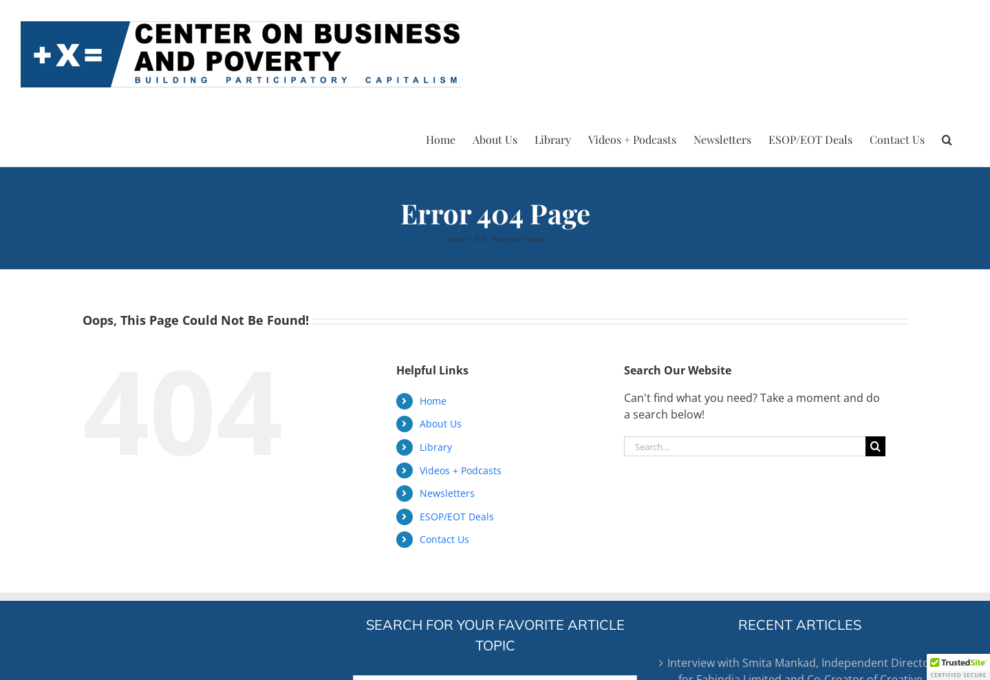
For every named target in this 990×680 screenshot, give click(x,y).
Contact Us (444, 539)
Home (433, 400)
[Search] (875, 446)
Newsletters (447, 493)
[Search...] (744, 446)
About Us (441, 423)
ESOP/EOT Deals (457, 516)
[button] (947, 138)
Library (436, 447)
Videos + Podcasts (461, 470)
